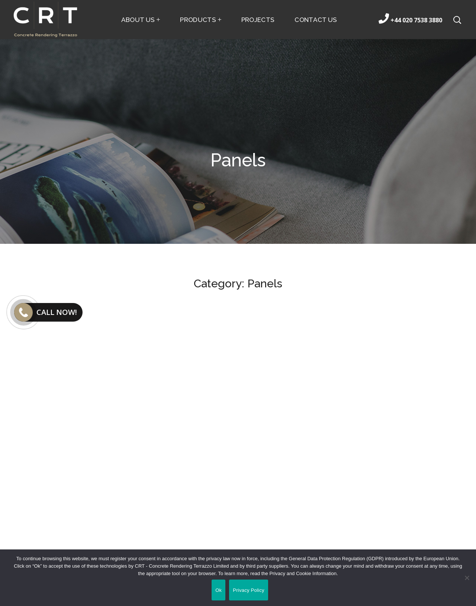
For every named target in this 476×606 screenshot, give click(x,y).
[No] (466, 577)
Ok (218, 590)
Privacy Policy (248, 590)
